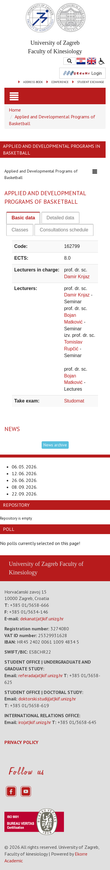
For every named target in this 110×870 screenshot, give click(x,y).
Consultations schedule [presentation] (64, 229)
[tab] (23, 218)
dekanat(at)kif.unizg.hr (42, 619)
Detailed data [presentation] (60, 217)
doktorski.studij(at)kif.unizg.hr (47, 699)
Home (15, 110)
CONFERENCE (60, 82)
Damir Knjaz (76, 276)
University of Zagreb (33, 564)
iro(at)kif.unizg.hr (34, 722)
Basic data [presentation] (23, 217)
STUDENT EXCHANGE (90, 82)
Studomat (74, 400)
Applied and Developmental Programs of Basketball (40, 173)
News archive (55, 445)
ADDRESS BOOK (33, 82)
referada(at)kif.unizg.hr (40, 675)
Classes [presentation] (19, 229)
